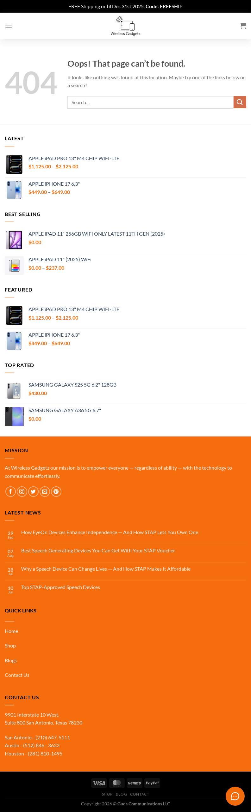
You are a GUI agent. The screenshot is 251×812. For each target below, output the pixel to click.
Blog (121, 794)
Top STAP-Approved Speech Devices (60, 587)
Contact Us (17, 675)
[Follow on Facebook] (10, 491)
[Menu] (8, 25)
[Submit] (240, 102)
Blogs (11, 660)
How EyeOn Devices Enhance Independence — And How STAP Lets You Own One (109, 532)
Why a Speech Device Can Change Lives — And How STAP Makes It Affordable (106, 569)
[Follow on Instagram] (22, 491)
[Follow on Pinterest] (56, 491)
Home (11, 631)
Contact (139, 794)
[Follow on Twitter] (33, 491)
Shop (10, 645)
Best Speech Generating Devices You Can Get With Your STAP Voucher (98, 550)
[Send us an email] (45, 491)
